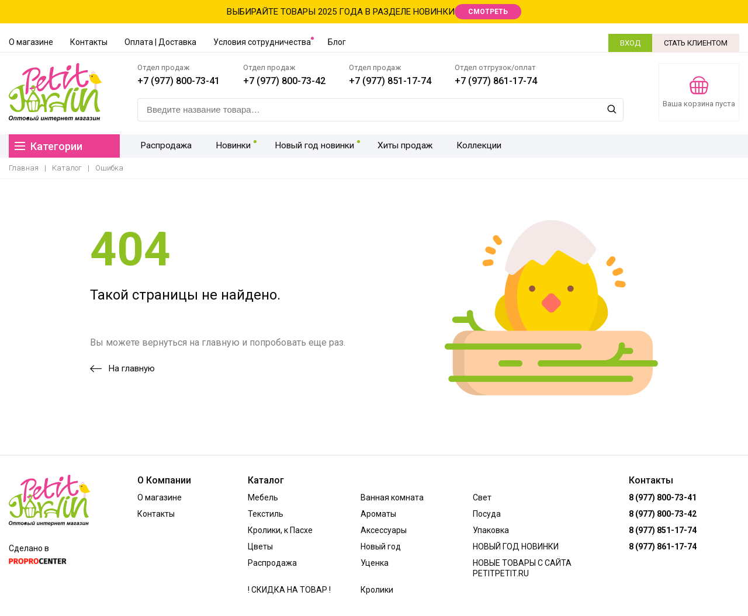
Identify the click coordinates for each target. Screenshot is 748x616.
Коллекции (469, 145)
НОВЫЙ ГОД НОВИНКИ (516, 546)
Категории (48, 146)
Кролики (377, 589)
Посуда (487, 513)
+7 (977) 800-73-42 (284, 80)
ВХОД (630, 43)
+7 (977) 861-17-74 (496, 80)
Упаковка (491, 530)
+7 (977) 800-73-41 (178, 80)
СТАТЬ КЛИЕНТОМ (696, 43)
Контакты (89, 42)
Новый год (381, 546)
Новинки (228, 145)
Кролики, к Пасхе (280, 530)
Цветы (260, 546)
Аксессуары (384, 530)
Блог (337, 42)
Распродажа (164, 145)
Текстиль (265, 513)
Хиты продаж (398, 145)
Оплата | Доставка (160, 42)
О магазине (31, 42)
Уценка (375, 563)
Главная (24, 167)
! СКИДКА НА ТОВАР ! (289, 589)
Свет (482, 497)
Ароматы (378, 513)
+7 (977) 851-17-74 (390, 80)
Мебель (263, 497)
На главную (122, 368)
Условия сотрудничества (262, 42)
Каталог (67, 167)
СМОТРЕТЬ (488, 12)
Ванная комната (392, 497)
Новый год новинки (308, 145)
